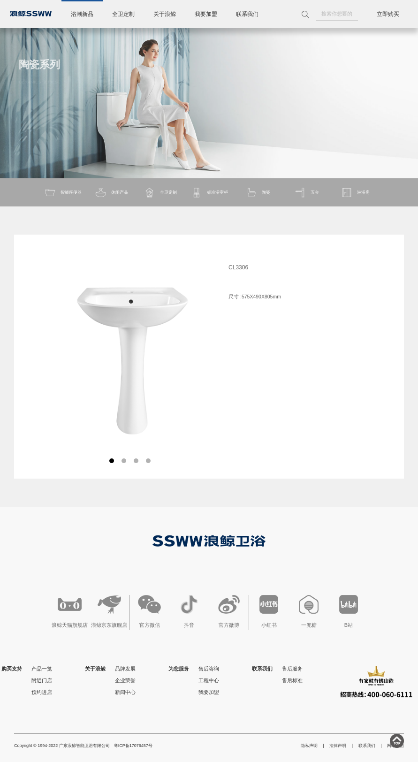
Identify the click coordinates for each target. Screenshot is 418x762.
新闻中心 (125, 692)
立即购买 (388, 14)
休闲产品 (111, 192)
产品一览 (41, 668)
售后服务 (292, 668)
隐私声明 (309, 745)
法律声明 (337, 745)
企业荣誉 (125, 680)
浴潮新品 (82, 14)
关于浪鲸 (164, 14)
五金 (306, 192)
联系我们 (247, 14)
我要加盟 (206, 14)
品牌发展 (125, 668)
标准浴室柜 (209, 192)
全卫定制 (123, 14)
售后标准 (292, 680)
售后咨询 (208, 668)
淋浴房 (355, 192)
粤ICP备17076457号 (133, 745)
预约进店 (41, 692)
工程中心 (208, 680)
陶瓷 (257, 192)
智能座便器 (63, 192)
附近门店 (41, 680)
